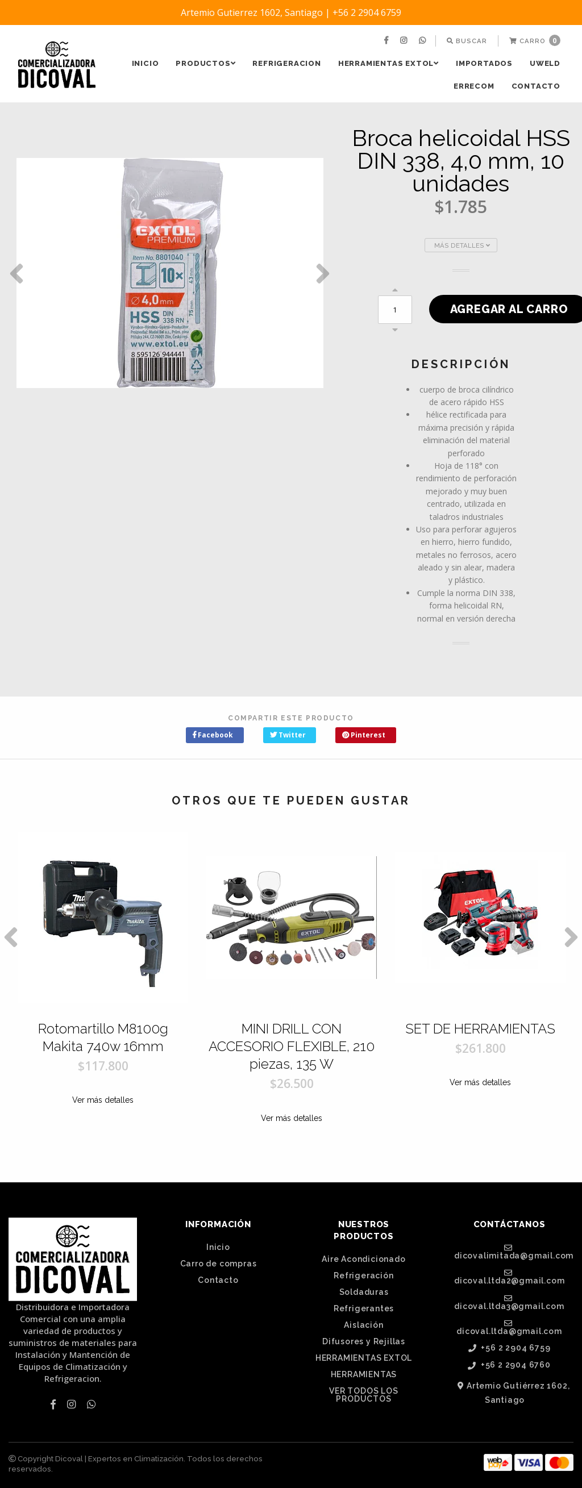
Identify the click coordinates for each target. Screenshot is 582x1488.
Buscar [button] (467, 41)
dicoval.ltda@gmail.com (509, 1327)
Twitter (288, 735)
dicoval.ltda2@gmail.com (509, 1277)
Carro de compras (218, 1264)
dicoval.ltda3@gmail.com (509, 1302)
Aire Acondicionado (363, 1259)
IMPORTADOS (484, 63)
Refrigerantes (364, 1308)
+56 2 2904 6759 (509, 1348)
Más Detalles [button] (462, 245)
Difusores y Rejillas (363, 1341)
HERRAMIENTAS (364, 1374)
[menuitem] (388, 41)
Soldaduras (364, 1292)
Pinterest (363, 735)
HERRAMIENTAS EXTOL (388, 63)
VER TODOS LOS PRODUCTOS (363, 1395)
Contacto (536, 86)
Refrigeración (363, 1275)
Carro (534, 40)
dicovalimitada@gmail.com (513, 1252)
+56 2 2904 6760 (509, 1365)
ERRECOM (474, 86)
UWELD (545, 63)
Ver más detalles (103, 1099)
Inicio (145, 63)
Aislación (363, 1325)
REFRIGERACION (286, 63)
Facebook (213, 735)
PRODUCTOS (205, 63)
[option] (170, 273)
